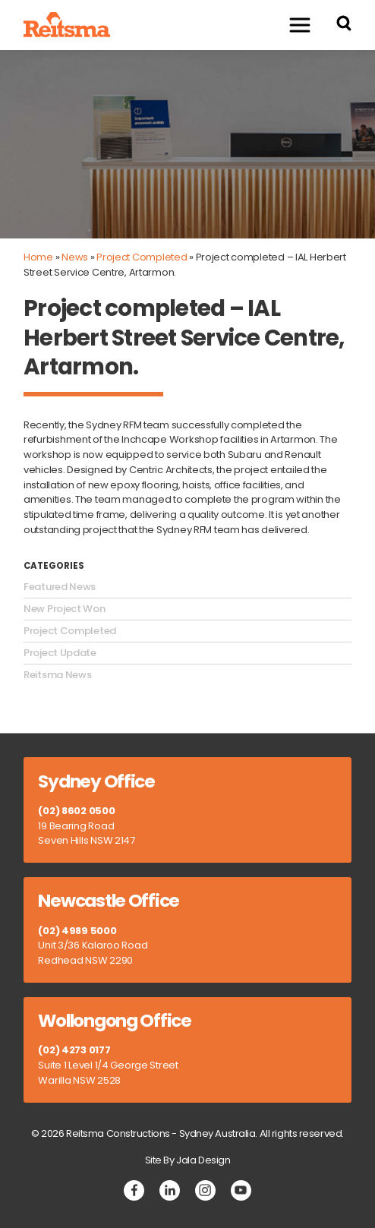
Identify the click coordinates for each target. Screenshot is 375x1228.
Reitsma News (57, 675)
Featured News (60, 587)
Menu (292, 24)
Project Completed (141, 257)
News (74, 257)
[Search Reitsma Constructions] (343, 25)
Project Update (60, 653)
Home (38, 257)
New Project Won (65, 609)
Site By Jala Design (188, 1160)
